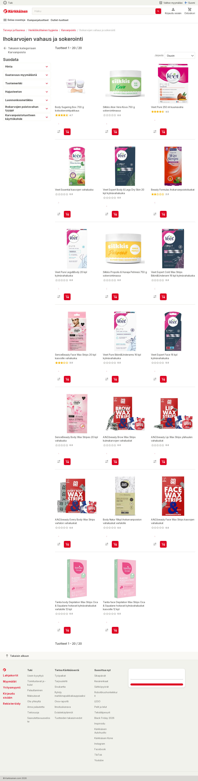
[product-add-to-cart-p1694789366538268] (163, 461)
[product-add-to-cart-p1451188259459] (67, 213)
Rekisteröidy (11, 703)
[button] (173, 11)
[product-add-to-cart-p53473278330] (115, 378)
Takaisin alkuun (17, 656)
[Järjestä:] (179, 54)
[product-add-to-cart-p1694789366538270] (115, 461)
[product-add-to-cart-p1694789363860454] (115, 130)
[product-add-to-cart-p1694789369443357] (115, 630)
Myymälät (9, 681)
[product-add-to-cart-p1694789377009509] (115, 544)
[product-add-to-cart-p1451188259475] (163, 130)
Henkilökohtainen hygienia (43, 30)
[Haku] (158, 11)
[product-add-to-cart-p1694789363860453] (115, 296)
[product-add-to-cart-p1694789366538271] (67, 544)
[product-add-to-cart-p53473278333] (163, 296)
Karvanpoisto (68, 30)
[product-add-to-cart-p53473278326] (163, 378)
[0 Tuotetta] (189, 11)
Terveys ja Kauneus (14, 30)
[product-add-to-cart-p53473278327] (115, 213)
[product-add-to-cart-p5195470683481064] (67, 130)
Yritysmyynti (11, 687)
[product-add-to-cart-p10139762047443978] (67, 378)
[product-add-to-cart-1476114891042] (163, 213)
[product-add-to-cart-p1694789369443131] (67, 630)
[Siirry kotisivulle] (15, 11)
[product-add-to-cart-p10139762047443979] (67, 461)
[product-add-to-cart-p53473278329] (67, 296)
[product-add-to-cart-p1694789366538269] (163, 544)
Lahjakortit (10, 675)
